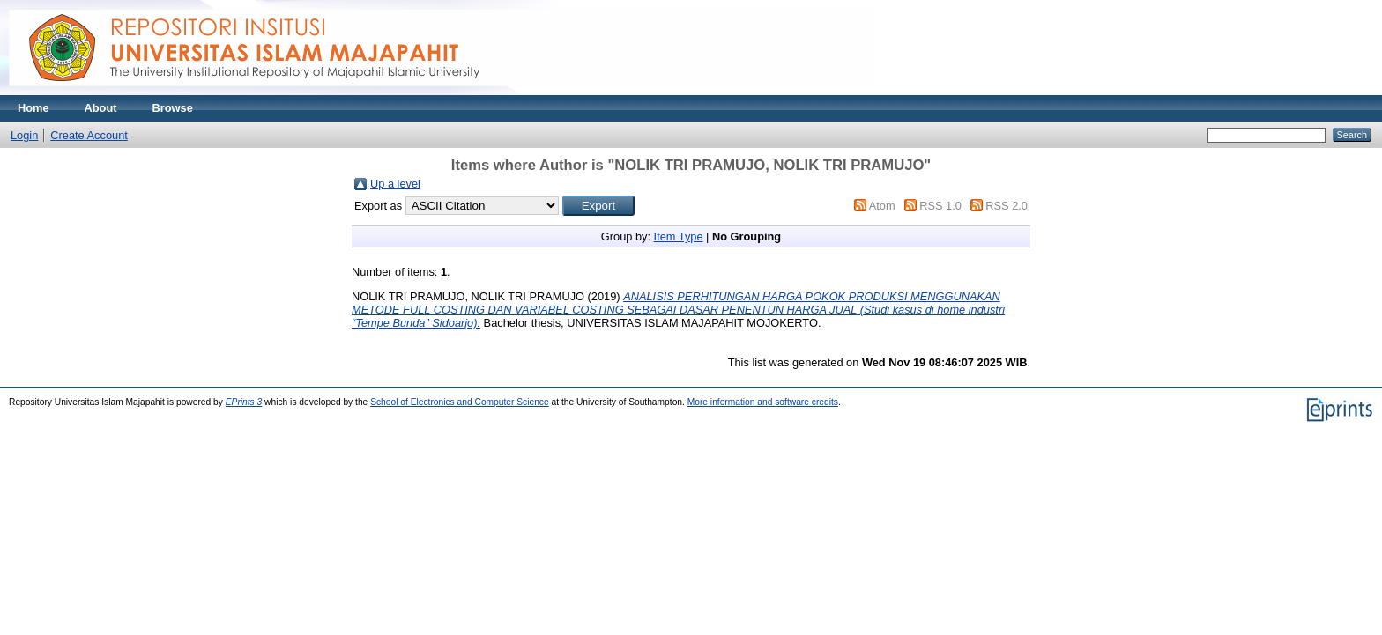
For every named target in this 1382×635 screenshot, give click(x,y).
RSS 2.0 (1006, 205)
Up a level (395, 183)
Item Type (678, 236)
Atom (882, 205)
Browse (172, 107)
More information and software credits (762, 402)
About (101, 107)
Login (24, 135)
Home (33, 107)
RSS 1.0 (940, 205)
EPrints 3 (244, 402)
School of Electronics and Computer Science (459, 402)
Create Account (89, 135)
